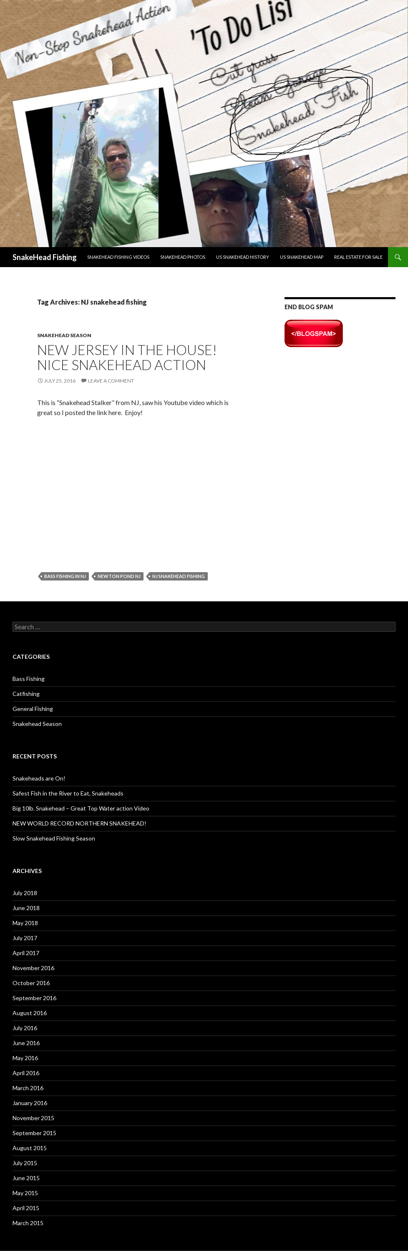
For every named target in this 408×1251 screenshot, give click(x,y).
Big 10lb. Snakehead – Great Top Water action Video (81, 808)
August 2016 (30, 1012)
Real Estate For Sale (358, 257)
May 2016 (25, 1057)
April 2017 (26, 952)
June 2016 (26, 1042)
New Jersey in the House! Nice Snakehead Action (127, 357)
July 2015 (25, 1162)
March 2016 (28, 1087)
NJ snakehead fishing (178, 576)
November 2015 (33, 1117)
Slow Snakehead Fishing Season (54, 838)
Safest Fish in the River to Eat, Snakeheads (68, 793)
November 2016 (33, 967)
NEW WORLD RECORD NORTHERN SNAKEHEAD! (79, 823)
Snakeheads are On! (39, 778)
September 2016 (34, 997)
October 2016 (31, 982)
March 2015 (28, 1222)
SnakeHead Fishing (45, 257)
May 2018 (25, 922)
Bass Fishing (29, 678)
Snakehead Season (64, 335)
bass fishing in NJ (65, 576)
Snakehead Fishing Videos (118, 257)
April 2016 (26, 1072)
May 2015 (25, 1192)
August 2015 (30, 1147)
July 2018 (25, 892)
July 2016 (25, 1027)
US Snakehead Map (301, 257)
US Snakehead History (242, 257)
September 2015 (34, 1132)
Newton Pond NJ (119, 576)
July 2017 (25, 937)
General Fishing (33, 708)
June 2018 (26, 907)
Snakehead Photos (182, 257)
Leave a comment (111, 381)
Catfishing (26, 693)
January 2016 (30, 1102)
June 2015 (26, 1177)
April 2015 (26, 1207)
